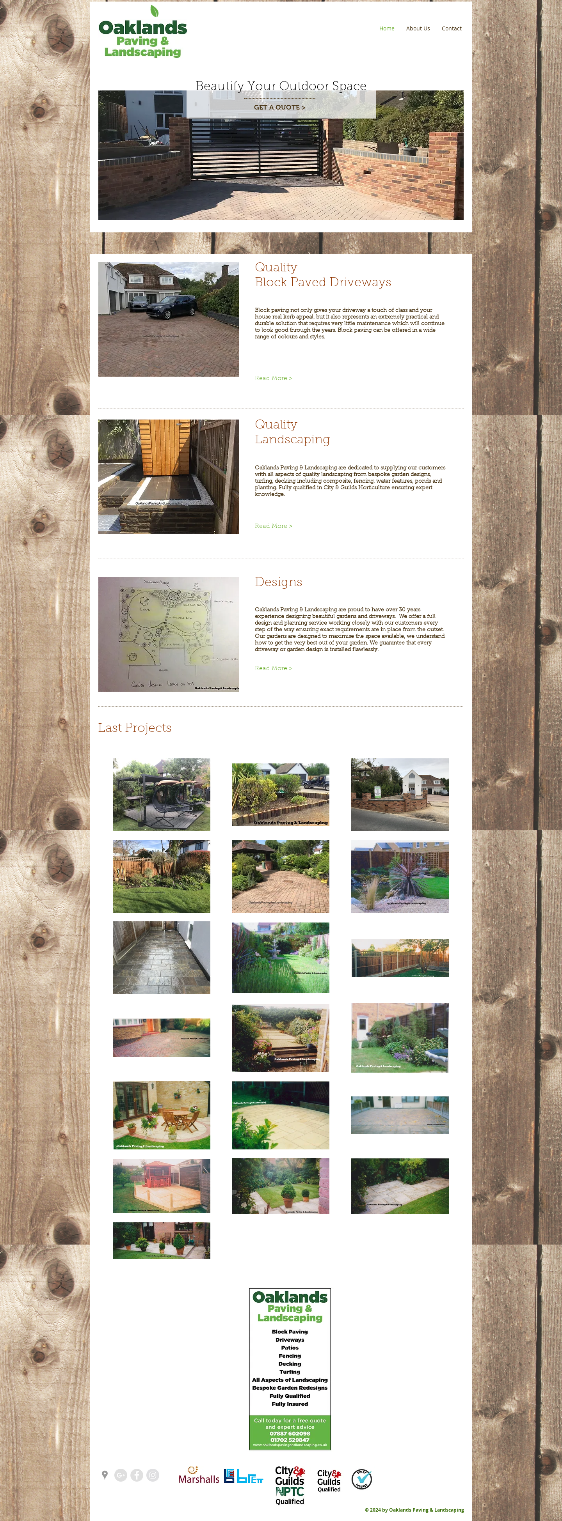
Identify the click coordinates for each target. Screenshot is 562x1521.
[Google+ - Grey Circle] (120, 1475)
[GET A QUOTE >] (279, 107)
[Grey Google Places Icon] (104, 1475)
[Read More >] (281, 379)
